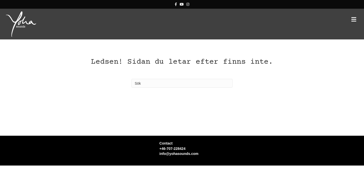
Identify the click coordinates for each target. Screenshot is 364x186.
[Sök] (182, 83)
